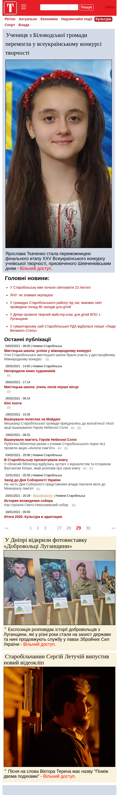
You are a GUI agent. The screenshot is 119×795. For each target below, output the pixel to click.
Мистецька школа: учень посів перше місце (41, 387)
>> (113, 528)
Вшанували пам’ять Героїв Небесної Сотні (40, 440)
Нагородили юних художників (29, 371)
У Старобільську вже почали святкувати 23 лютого (50, 287)
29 (78, 528)
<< (7, 528)
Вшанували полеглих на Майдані (32, 419)
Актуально (28, 19)
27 (59, 528)
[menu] (24, 7)
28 (69, 528)
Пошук (86, 7)
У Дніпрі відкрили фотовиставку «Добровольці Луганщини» (45, 543)
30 (88, 528)
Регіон (10, 19)
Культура (103, 19)
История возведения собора (28, 501)
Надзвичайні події (76, 19)
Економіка (49, 19)
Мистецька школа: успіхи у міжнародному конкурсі (47, 351)
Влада (23, 25)
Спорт (10, 25)
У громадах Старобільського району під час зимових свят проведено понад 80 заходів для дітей (56, 305)
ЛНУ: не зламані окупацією (31, 295)
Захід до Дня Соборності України (32, 480)
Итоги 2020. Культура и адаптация (33, 517)
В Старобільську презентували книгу (36, 460)
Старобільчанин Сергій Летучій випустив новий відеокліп (56, 659)
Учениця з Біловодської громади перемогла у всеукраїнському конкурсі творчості (53, 44)
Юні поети (13, 403)
